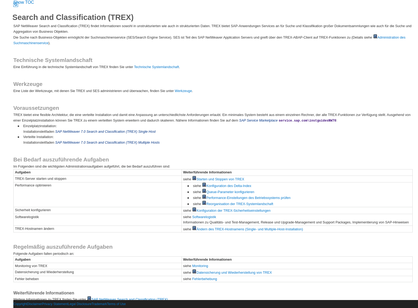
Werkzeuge (183, 91)
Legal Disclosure (80, 304)
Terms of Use (116, 304)
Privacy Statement (55, 304)
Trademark (99, 304)
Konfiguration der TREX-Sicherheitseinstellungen (231, 211)
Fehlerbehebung (204, 279)
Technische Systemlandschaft (156, 67)
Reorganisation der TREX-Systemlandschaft (237, 204)
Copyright (20, 304)
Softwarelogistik (204, 217)
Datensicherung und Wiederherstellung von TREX (232, 272)
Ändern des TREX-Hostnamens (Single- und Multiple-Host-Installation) (247, 229)
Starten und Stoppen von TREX (218, 179)
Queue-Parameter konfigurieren (228, 192)
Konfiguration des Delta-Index (226, 186)
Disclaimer (34, 304)
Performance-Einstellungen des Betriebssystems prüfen (246, 198)
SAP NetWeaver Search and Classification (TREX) (127, 299)
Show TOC (23, 2)
